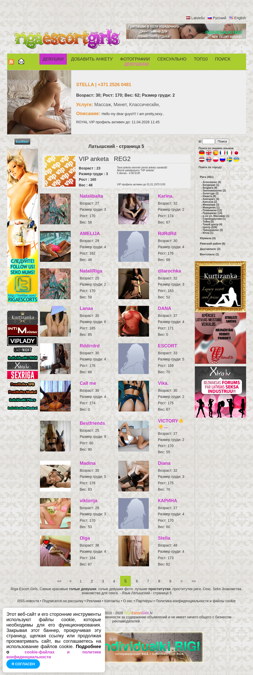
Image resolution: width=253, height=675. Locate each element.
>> (194, 581)
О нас (128, 601)
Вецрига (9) (210, 187)
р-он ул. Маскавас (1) (216, 216)
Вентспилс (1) (209, 254)
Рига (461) (207, 176)
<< (59, 581)
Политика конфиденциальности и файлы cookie (196, 601)
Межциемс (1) (211, 207)
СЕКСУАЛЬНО (171, 59)
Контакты (112, 601)
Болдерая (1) (211, 185)
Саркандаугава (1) (214, 218)
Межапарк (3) (211, 204)
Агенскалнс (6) (212, 182)
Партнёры (144, 601)
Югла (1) (208, 232)
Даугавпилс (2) (210, 248)
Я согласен (23, 664)
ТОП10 (201, 59)
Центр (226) (210, 227)
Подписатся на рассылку (62, 601)
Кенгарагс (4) (211, 199)
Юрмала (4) (208, 238)
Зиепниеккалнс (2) (214, 190)
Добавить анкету (92, 59)
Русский (219, 18)
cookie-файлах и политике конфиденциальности (53, 654)
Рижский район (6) (212, 243)
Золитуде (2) (211, 193)
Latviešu (198, 18)
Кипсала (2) (210, 201)
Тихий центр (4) (212, 224)
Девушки (53, 59)
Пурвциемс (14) (212, 213)
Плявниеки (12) (212, 210)
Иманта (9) (209, 196)
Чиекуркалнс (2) (213, 230)
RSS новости (28, 601)
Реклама (94, 601)
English (240, 18)
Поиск (222, 59)
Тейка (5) (208, 221)
